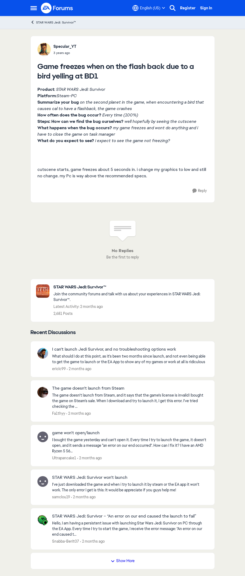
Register (188, 8)
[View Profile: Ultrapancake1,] (42, 437)
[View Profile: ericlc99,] (42, 353)
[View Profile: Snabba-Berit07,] (42, 520)
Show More (123, 560)
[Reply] (199, 190)
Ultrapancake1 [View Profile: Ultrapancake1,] (64, 458)
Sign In (206, 8)
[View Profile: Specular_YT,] (44, 49)
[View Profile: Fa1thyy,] (42, 392)
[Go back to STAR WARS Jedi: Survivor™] (131, 287)
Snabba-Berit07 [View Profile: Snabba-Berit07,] (65, 541)
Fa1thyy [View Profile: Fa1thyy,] (58, 413)
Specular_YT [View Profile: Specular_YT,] (64, 46)
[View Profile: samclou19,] (42, 481)
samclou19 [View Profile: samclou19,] (61, 496)
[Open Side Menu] (34, 8)
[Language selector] (149, 8)
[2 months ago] (79, 369)
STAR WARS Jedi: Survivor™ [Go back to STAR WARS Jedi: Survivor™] (53, 22)
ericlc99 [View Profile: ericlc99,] (59, 368)
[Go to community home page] (57, 8)
